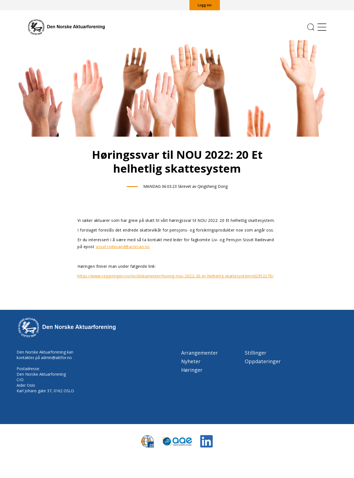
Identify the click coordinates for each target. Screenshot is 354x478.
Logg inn (205, 5)
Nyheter (191, 361)
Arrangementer (199, 352)
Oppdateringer (263, 361)
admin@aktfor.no (56, 357)
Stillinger (255, 352)
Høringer (191, 370)
